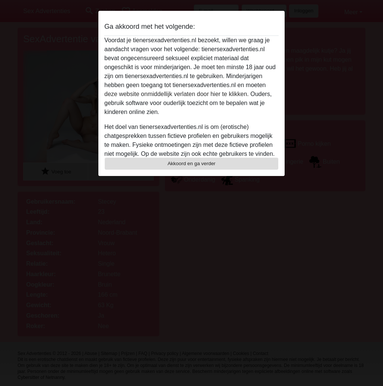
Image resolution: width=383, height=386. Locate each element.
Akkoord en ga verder (191, 163)
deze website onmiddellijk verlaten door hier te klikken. (176, 94)
